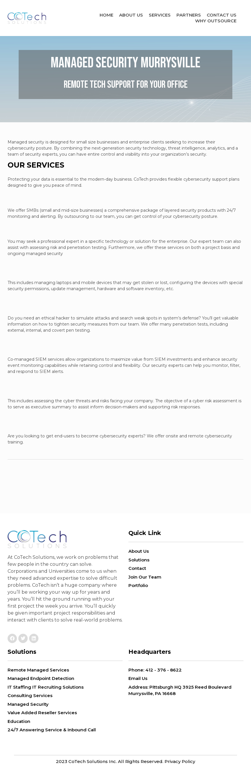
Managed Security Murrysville (125, 58)
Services (160, 15)
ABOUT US (131, 15)
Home (106, 15)
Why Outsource (215, 21)
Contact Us (221, 15)
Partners (188, 15)
